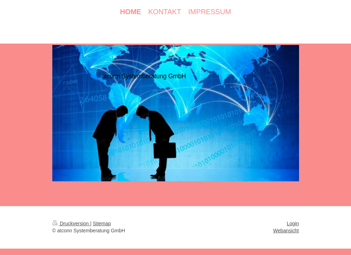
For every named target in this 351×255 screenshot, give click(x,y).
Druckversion (71, 223)
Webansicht (286, 230)
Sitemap (102, 223)
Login (293, 223)
